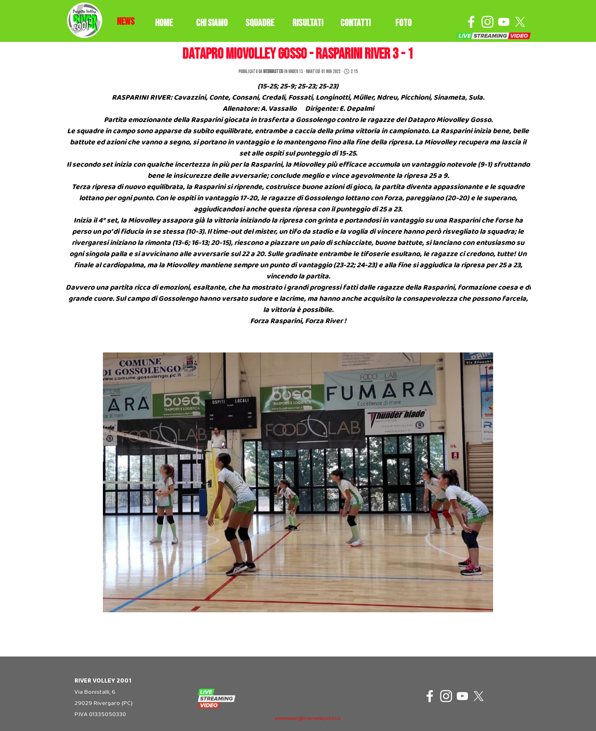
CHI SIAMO (212, 23)
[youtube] (504, 22)
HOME (164, 23)
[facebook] (471, 22)
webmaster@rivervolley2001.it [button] (308, 719)
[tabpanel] (125, 21)
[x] (520, 22)
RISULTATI (307, 23)
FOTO (403, 23)
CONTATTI (355, 23)
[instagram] (487, 22)
